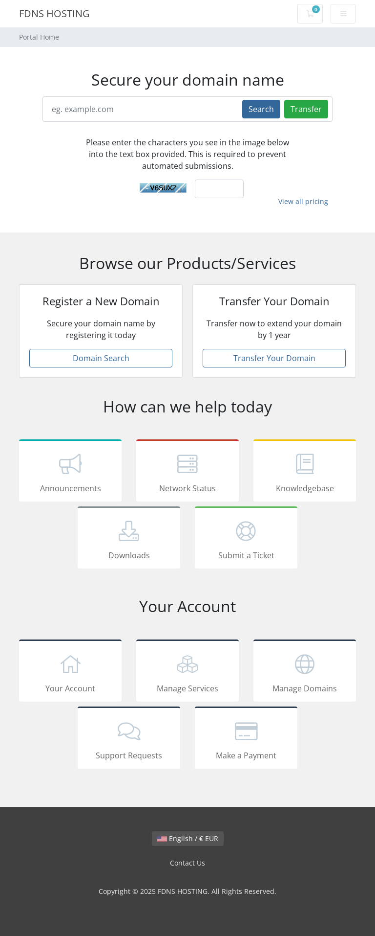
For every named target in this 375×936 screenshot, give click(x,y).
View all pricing (303, 201)
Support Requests (129, 739)
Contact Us (187, 863)
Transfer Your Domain (274, 358)
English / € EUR (187, 838)
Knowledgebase (304, 472)
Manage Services (187, 672)
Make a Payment (246, 739)
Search (261, 109)
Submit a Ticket (246, 539)
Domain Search (101, 358)
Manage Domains (304, 672)
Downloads (129, 539)
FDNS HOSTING (54, 13)
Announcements (70, 472)
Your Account (70, 672)
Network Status (187, 472)
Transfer (306, 109)
